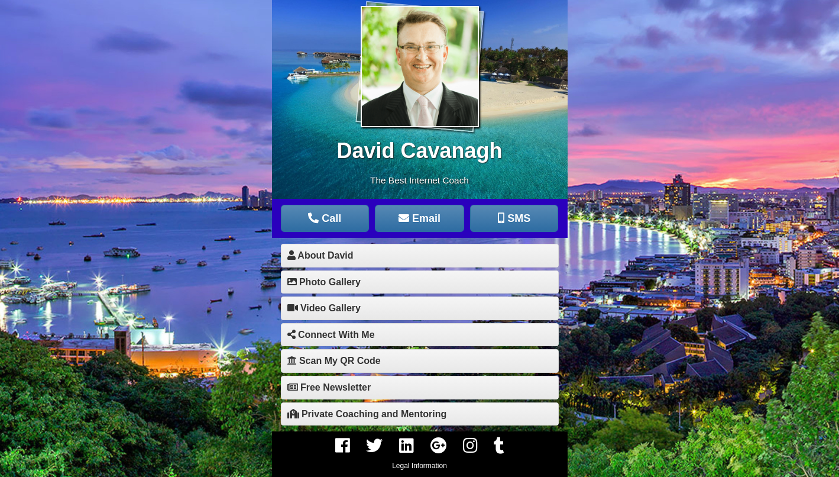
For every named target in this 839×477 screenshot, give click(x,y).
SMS (514, 218)
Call (324, 218)
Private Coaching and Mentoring (367, 414)
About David (320, 255)
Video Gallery (324, 308)
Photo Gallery (324, 282)
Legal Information (419, 466)
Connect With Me (331, 335)
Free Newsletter (329, 387)
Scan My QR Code (334, 361)
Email (419, 218)
